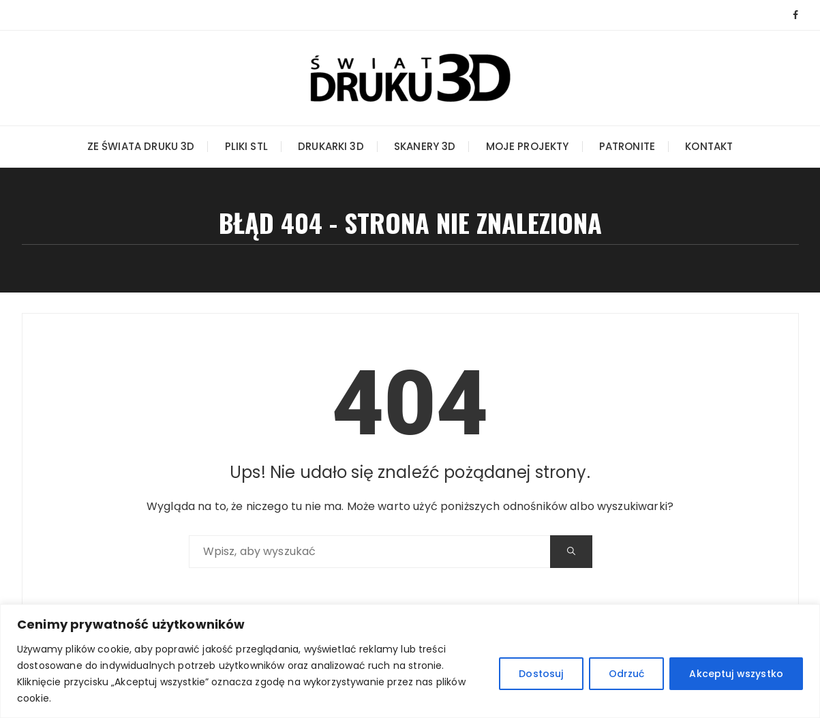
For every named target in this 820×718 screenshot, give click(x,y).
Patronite (627, 146)
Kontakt (709, 146)
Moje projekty (527, 146)
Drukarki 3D (331, 146)
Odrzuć (627, 673)
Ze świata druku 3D (141, 146)
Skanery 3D (425, 146)
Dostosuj (541, 673)
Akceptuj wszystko (736, 673)
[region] (410, 661)
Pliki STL (246, 146)
